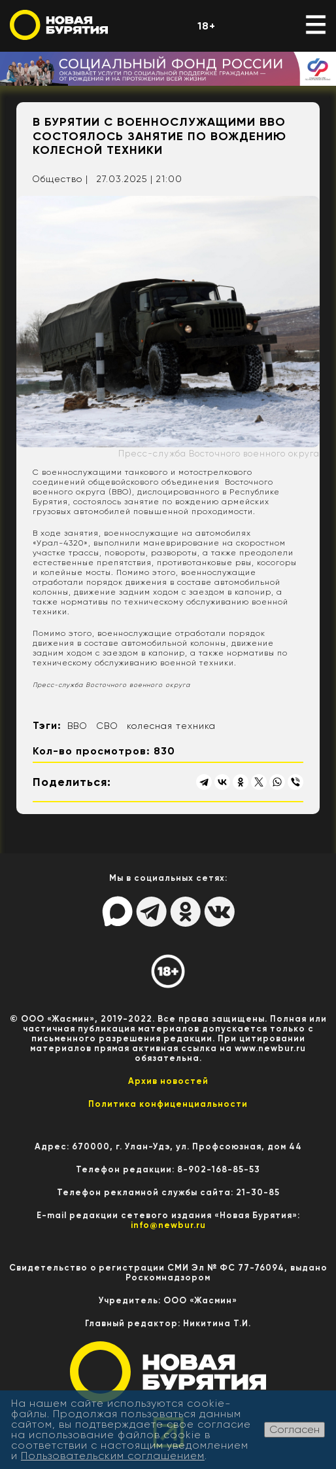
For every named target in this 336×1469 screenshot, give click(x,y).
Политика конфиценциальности (168, 1104)
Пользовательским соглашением (113, 1455)
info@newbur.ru (168, 1225)
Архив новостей (168, 1081)
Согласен (294, 1429)
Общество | (60, 179)
